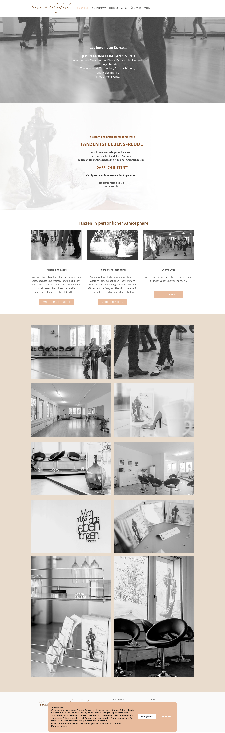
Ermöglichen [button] (147, 716)
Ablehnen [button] (166, 716)
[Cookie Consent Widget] (112, 717)
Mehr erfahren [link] (59, 726)
